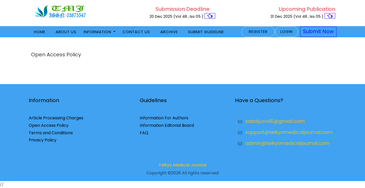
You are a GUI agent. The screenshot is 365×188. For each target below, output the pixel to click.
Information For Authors (164, 118)
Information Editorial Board (167, 125)
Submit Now (318, 31)
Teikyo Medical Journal (182, 165)
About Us (66, 31)
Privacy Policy (42, 140)
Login (286, 31)
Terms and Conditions (51, 133)
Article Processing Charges (56, 118)
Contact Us (136, 31)
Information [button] (98, 31)
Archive (169, 31)
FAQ (144, 133)
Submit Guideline (206, 31)
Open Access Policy (48, 125)
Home (39, 31)
